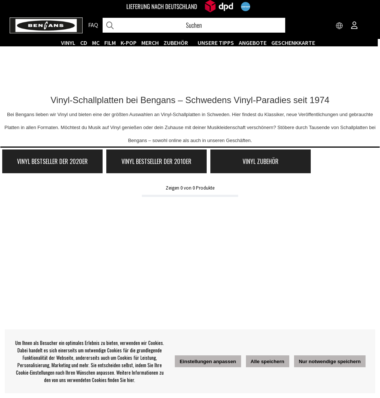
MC (97, 42)
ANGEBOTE (255, 42)
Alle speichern (267, 361)
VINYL (70, 42)
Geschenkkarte (295, 42)
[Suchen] (194, 25)
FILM (112, 42)
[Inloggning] (354, 26)
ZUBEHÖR (178, 42)
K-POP (131, 42)
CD (85, 42)
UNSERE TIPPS (218, 42)
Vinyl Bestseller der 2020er (46, 162)
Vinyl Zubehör (233, 162)
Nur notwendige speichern (330, 361)
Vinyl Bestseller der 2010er (140, 162)
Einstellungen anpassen (208, 361)
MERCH (152, 42)
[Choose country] (339, 26)
